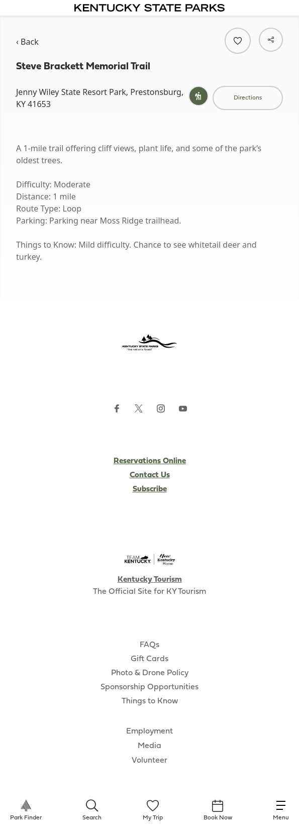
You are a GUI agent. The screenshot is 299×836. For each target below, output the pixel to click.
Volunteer (149, 761)
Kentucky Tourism (150, 580)
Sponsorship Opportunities (149, 687)
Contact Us (150, 475)
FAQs (149, 645)
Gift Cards (149, 659)
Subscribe (150, 489)
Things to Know (150, 701)
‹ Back (27, 41)
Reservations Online (150, 461)
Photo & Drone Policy (149, 673)
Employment (149, 731)
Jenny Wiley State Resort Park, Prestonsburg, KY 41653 (99, 98)
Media (149, 746)
